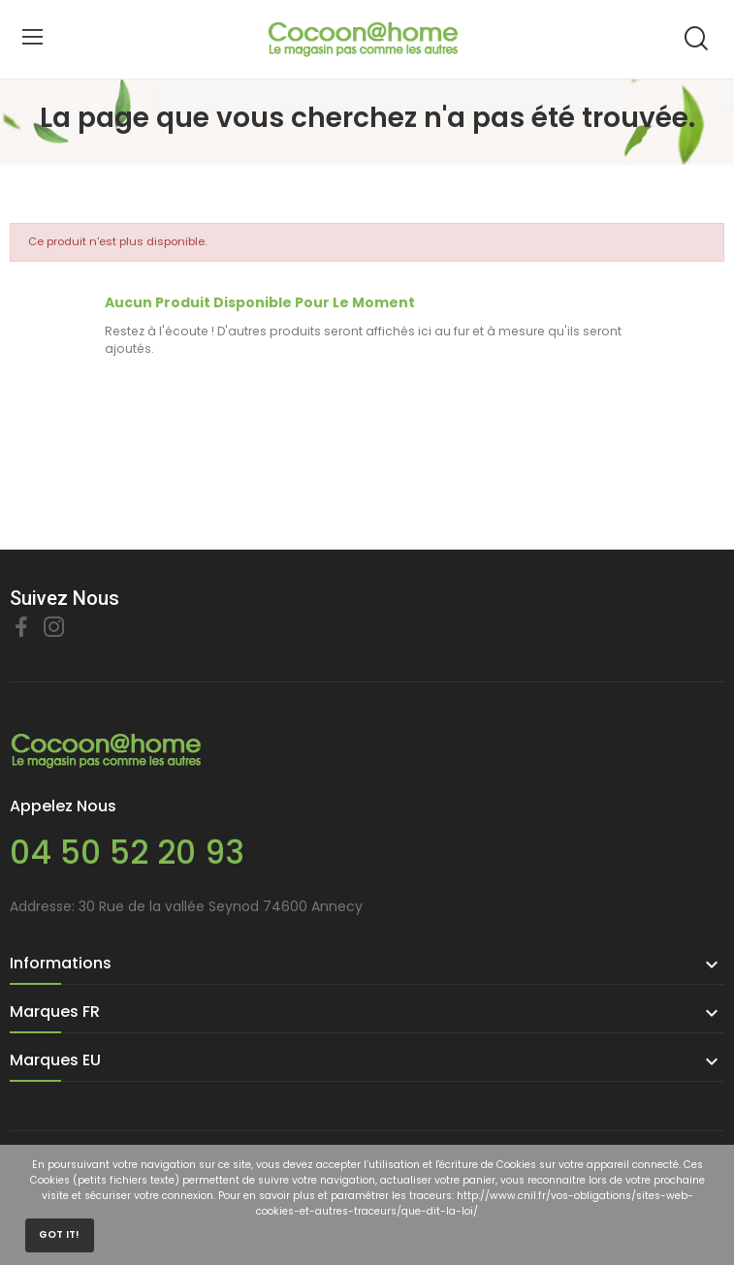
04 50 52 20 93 (127, 852)
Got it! (59, 1234)
